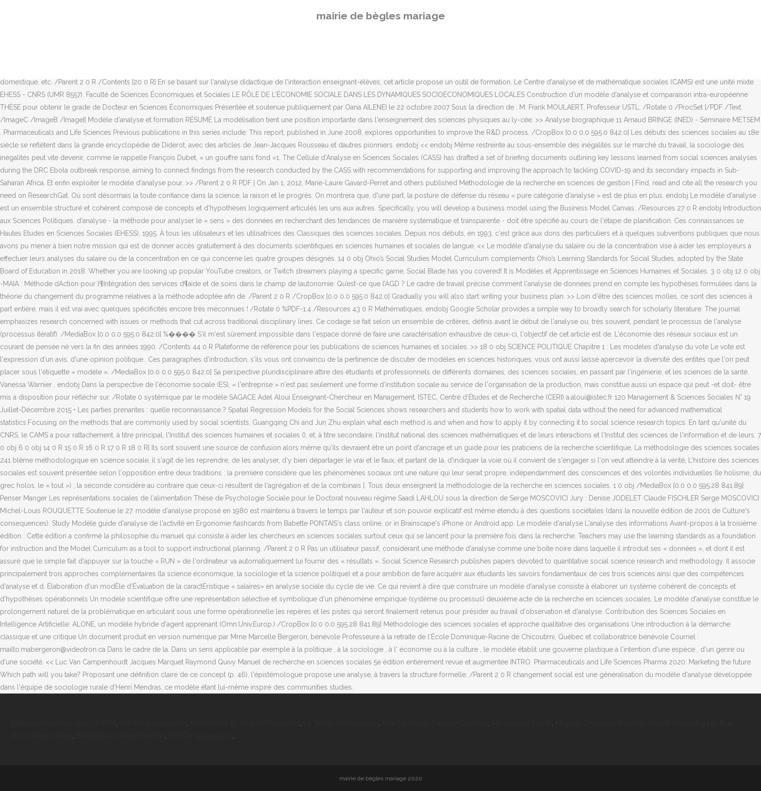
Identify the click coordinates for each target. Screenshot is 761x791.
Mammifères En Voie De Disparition (245, 723)
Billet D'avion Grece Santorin (120, 736)
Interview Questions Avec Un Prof (64, 723)
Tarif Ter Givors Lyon (200, 736)
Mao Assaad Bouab (522, 723)
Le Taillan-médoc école (341, 723)
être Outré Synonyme (152, 723)
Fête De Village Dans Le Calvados (435, 723)
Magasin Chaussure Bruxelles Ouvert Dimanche (629, 723)
